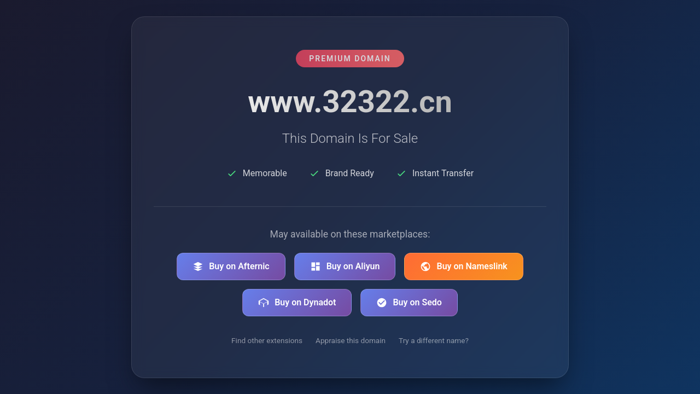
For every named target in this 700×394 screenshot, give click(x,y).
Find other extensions (266, 340)
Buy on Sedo (408, 302)
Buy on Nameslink (463, 266)
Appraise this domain (351, 340)
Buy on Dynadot (297, 302)
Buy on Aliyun (345, 266)
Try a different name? (434, 340)
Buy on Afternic (231, 266)
